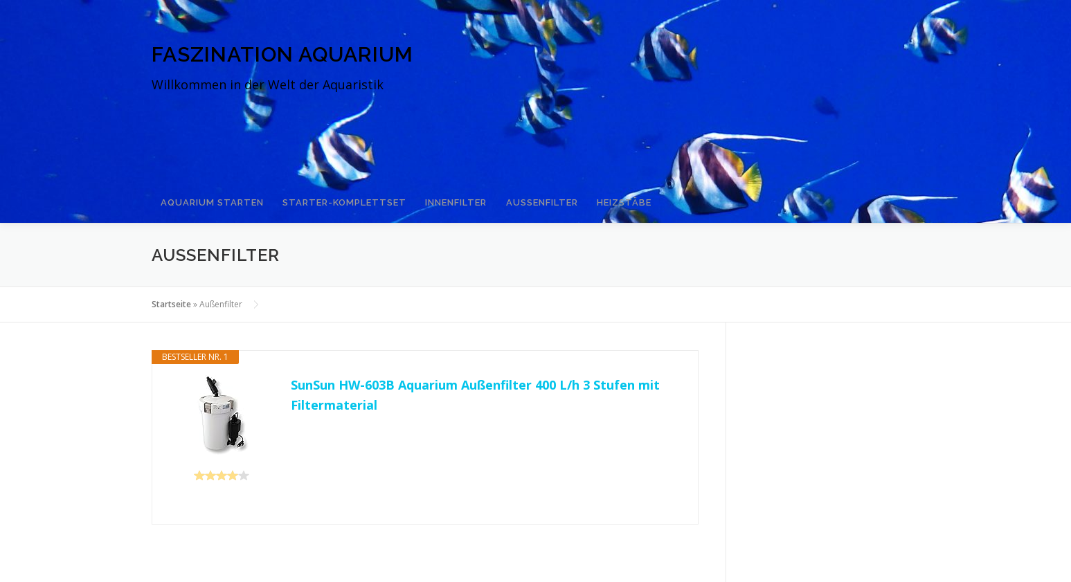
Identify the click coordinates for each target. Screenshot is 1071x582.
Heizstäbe (602, 196)
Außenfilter (525, 196)
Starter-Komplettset (337, 196)
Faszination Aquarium (282, 54)
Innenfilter (444, 196)
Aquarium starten (210, 196)
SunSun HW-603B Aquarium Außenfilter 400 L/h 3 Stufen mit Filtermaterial (475, 383)
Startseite (171, 292)
